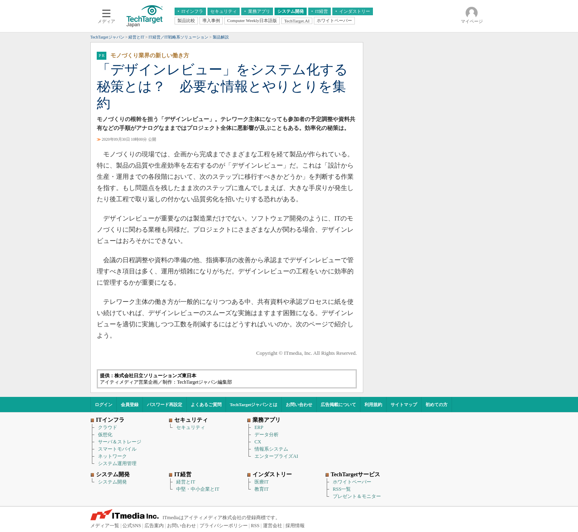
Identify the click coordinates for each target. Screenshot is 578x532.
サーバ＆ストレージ (119, 442)
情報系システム (271, 449)
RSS (255, 525)
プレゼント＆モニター (357, 496)
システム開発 (112, 482)
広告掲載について (338, 404)
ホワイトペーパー (352, 482)
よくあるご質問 (206, 404)
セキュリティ (190, 427)
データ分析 (266, 434)
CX (257, 442)
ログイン (103, 404)
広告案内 (154, 525)
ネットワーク (112, 456)
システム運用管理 (117, 463)
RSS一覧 (342, 489)
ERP (258, 427)
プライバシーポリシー (223, 525)
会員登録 (129, 404)
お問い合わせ (299, 404)
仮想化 (105, 434)
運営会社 (272, 525)
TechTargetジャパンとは (254, 404)
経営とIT (185, 482)
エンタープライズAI (276, 456)
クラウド (107, 427)
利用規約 (373, 404)
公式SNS (131, 525)
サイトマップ (404, 404)
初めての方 (436, 404)
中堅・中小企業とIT (197, 489)
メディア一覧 (104, 525)
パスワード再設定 (164, 404)
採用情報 (295, 525)
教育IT (261, 489)
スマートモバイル (117, 449)
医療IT (261, 482)
